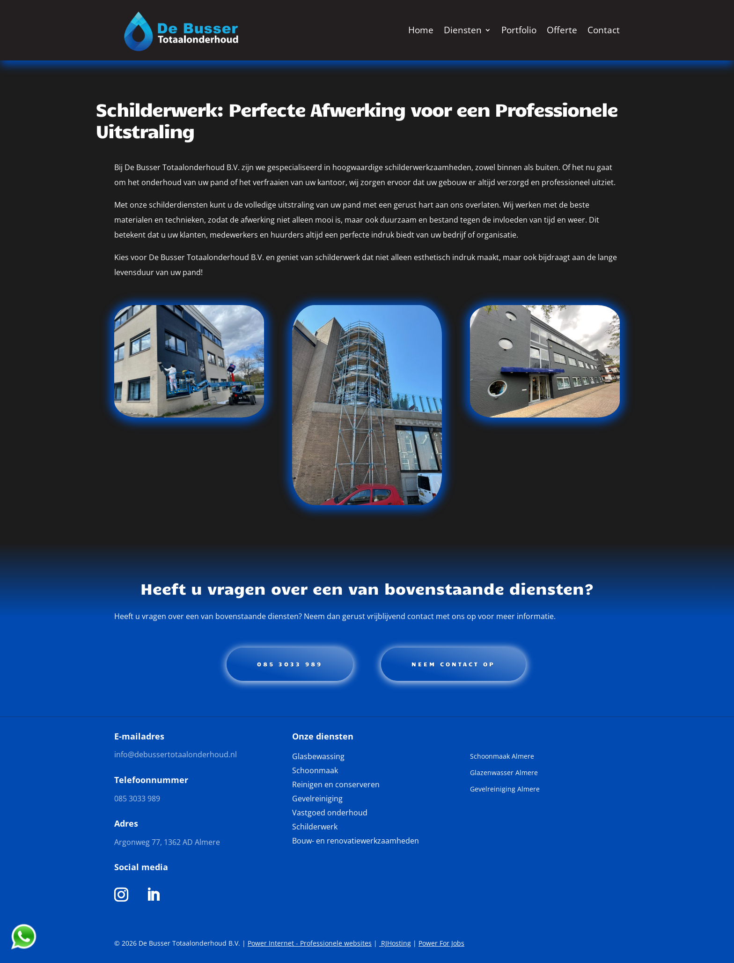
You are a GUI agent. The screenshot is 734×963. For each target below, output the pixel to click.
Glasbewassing (318, 757)
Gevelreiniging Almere (505, 789)
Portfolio (518, 30)
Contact (603, 30)
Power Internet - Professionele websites (310, 943)
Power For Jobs (441, 943)
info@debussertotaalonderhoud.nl (175, 754)
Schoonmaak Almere (502, 757)
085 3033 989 (290, 664)
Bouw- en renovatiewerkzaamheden (355, 841)
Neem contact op (453, 664)
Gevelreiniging (317, 799)
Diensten (463, 30)
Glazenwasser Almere (504, 773)
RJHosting (395, 943)
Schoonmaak (315, 771)
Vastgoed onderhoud (329, 813)
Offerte (562, 30)
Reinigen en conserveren (336, 785)
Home (420, 30)
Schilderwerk (315, 827)
